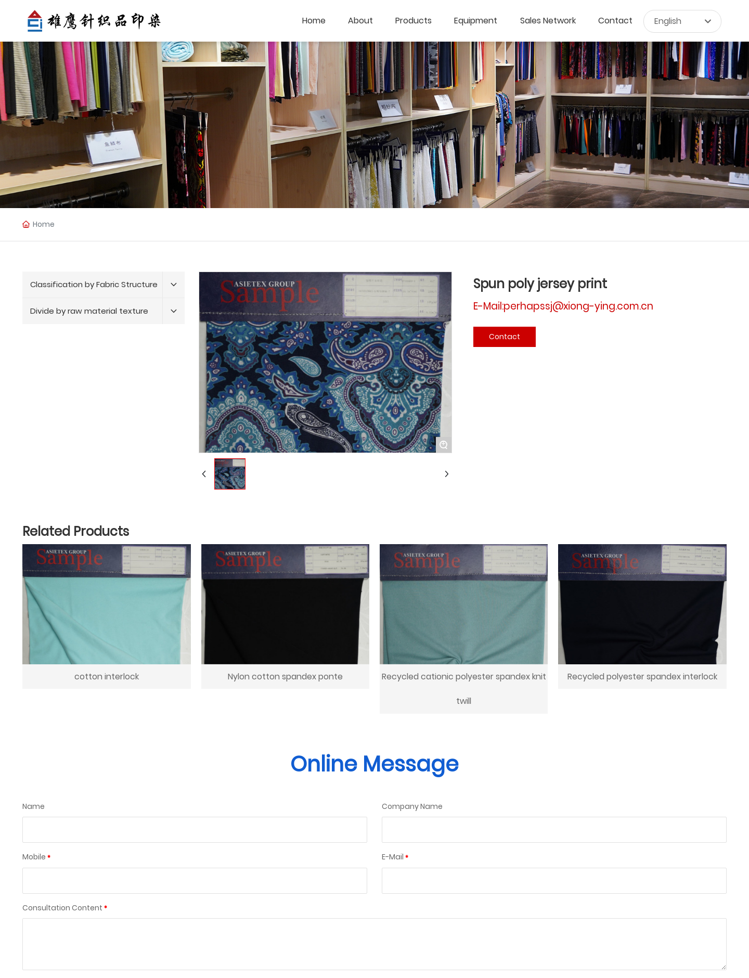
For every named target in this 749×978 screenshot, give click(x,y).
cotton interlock (106, 677)
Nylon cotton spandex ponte (285, 677)
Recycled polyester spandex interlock (642, 677)
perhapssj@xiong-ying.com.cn (578, 306)
